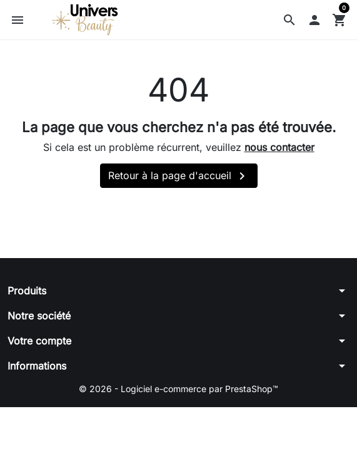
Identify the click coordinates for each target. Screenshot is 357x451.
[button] (289, 20)
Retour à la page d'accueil (178, 176)
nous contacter (279, 147)
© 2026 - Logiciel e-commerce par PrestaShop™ (178, 388)
